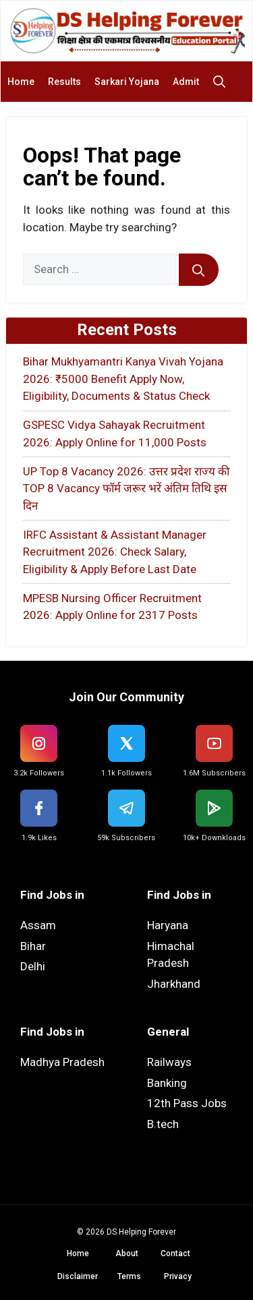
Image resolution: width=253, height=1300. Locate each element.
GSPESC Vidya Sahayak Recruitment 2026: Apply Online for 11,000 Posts (114, 433)
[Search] (199, 270)
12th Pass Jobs (187, 1103)
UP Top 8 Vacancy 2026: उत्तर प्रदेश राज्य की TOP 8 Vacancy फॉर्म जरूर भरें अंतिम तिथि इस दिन (126, 488)
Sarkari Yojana (126, 81)
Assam (38, 925)
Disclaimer (77, 1276)
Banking (167, 1083)
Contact (175, 1253)
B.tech (163, 1124)
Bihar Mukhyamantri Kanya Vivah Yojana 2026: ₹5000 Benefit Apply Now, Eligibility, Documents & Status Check (123, 379)
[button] (223, 81)
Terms (129, 1276)
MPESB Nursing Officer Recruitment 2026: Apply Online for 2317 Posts (112, 606)
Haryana (167, 925)
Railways (169, 1062)
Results (64, 81)
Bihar (33, 946)
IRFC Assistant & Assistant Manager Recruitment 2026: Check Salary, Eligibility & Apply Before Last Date (114, 552)
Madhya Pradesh (62, 1062)
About (126, 1253)
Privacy (178, 1276)
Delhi (32, 966)
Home (20, 81)
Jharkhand (173, 984)
